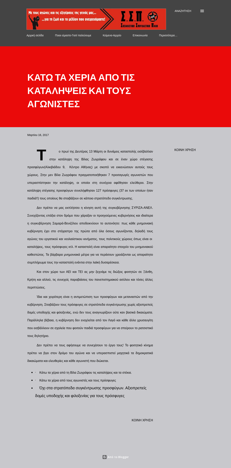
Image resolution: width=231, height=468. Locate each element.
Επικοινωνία (140, 35)
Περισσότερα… (168, 35)
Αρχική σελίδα (35, 35)
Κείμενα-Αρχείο (112, 35)
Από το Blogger (115, 457)
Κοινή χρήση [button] (185, 150)
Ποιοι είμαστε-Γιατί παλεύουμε (73, 35)
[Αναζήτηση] (183, 11)
